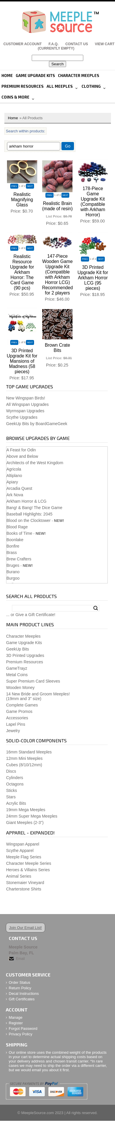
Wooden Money (20, 687)
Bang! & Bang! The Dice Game (34, 507)
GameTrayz (16, 668)
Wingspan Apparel (22, 844)
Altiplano (14, 475)
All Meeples (60, 86)
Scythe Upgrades (21, 417)
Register (16, 1023)
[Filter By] (33, 146)
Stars (11, 797)
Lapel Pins (15, 724)
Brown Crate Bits (57, 348)
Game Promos (19, 711)
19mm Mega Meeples (25, 809)
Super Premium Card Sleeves (33, 681)
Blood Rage (17, 527)
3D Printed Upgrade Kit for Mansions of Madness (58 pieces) (22, 361)
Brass (11, 552)
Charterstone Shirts (23, 889)
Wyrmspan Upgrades (25, 410)
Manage (15, 1017)
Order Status (19, 982)
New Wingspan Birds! (25, 398)
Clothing (91, 86)
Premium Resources (22, 86)
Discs (11, 771)
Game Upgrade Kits (35, 75)
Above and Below (22, 456)
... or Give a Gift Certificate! (30, 614)
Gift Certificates (22, 999)
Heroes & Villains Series (28, 869)
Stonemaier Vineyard (25, 882)
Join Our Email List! (25, 927)
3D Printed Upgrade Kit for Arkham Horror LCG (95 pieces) (92, 278)
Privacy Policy (20, 1034)
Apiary (12, 482)
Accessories (17, 718)
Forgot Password (23, 1028)
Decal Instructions (24, 993)
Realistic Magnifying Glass (22, 199)
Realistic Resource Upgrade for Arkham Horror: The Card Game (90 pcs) (22, 272)
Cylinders (14, 777)
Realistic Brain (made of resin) (57, 206)
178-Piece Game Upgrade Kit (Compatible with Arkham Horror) (92, 201)
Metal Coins (17, 674)
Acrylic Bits (16, 803)
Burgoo (13, 578)
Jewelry (13, 730)
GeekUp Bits (17, 649)
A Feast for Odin (21, 450)
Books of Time (19, 533)
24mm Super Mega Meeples (31, 816)
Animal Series (18, 876)
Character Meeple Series (28, 863)
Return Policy (20, 988)
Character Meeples (78, 75)
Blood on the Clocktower (28, 520)
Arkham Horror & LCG (26, 501)
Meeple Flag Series (23, 857)
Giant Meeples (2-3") (25, 822)
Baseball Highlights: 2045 (29, 514)
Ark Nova (14, 494)
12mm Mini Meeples (24, 758)
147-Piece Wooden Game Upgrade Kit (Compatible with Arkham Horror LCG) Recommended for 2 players (57, 274)
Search (95, 608)
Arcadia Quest (19, 488)
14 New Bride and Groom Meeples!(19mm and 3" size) (38, 696)
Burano (13, 571)
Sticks (11, 790)
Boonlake (14, 539)
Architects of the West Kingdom (34, 462)
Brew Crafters (18, 559)
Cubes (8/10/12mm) (24, 764)
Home (7, 75)
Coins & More (15, 97)
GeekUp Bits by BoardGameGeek (36, 423)
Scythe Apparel (19, 850)
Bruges (12, 565)
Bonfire (12, 546)
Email (20, 959)
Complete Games (22, 705)
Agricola (13, 469)
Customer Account (22, 44)
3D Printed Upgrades (25, 655)
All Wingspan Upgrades (27, 404)
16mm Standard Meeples (29, 752)
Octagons (15, 784)
